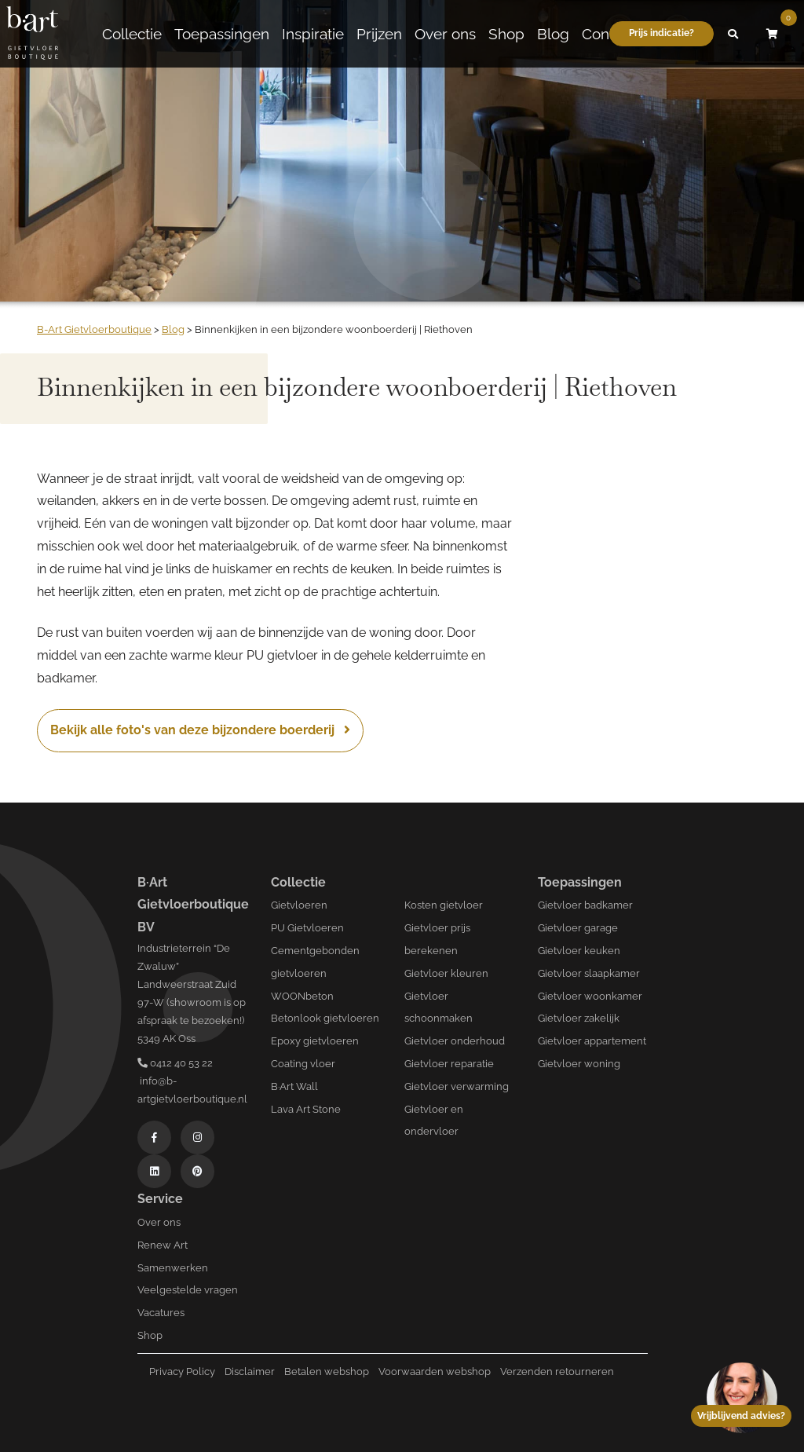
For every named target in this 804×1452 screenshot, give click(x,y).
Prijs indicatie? (661, 32)
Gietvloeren (299, 905)
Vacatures (161, 1313)
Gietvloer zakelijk (578, 1018)
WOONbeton (302, 996)
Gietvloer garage (578, 928)
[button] (733, 33)
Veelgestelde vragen (187, 1290)
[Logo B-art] (32, 33)
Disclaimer (250, 1371)
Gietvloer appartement (592, 1041)
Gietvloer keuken (579, 950)
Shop (506, 33)
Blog (553, 33)
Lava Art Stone (306, 1109)
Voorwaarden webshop (434, 1371)
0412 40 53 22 (175, 1063)
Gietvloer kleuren (446, 973)
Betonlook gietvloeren (325, 1018)
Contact (608, 33)
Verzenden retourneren (557, 1371)
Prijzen (379, 33)
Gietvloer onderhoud (454, 1041)
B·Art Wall (294, 1086)
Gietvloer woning (579, 1064)
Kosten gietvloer (443, 905)
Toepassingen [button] (221, 33)
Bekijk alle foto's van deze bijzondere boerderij (200, 729)
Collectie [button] (132, 33)
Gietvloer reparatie (449, 1064)
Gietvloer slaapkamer (589, 973)
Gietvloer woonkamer (590, 996)
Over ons (445, 33)
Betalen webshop (326, 1371)
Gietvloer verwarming (456, 1086)
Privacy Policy (182, 1371)
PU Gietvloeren (307, 928)
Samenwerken (172, 1268)
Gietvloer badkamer (585, 905)
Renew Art (162, 1245)
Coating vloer (303, 1064)
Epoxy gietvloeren (315, 1041)
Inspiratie (313, 33)
